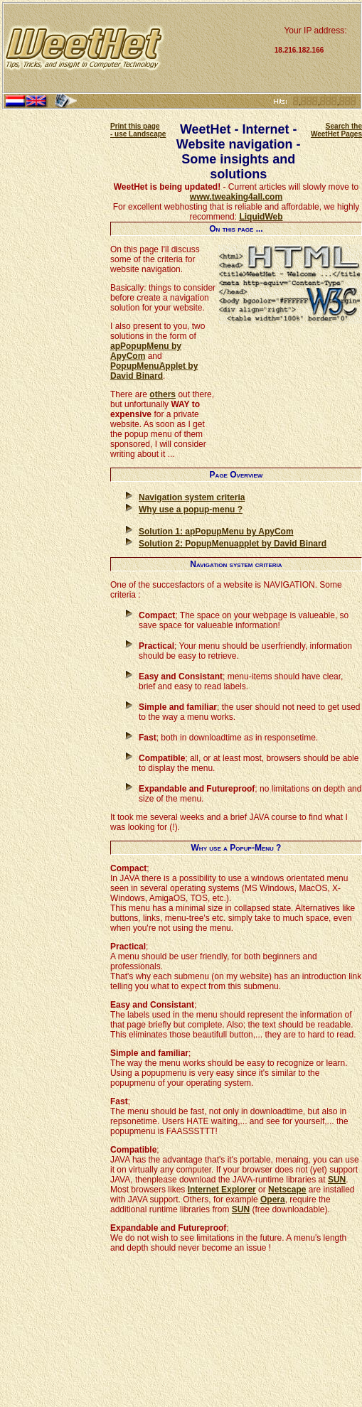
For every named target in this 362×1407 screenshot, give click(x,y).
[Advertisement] (217, 48)
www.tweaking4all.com (236, 197)
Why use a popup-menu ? (191, 509)
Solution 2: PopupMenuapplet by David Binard (232, 544)
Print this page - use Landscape (138, 130)
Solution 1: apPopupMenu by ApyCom (216, 532)
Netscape (287, 1190)
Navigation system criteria (192, 497)
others (162, 394)
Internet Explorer (222, 1190)
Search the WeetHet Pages (336, 130)
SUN (337, 1180)
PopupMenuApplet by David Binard (154, 371)
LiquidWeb (260, 217)
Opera (272, 1199)
